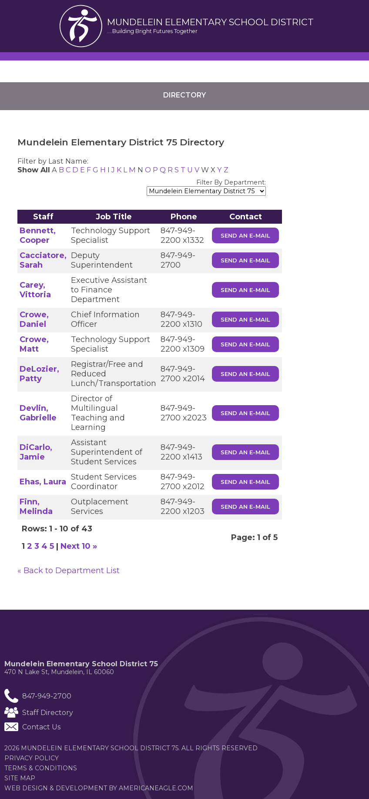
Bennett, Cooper (38, 235)
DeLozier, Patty (39, 373)
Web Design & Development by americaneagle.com (115, 788)
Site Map (19, 778)
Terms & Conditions (40, 768)
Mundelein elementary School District (210, 22)
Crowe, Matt (34, 344)
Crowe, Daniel (34, 319)
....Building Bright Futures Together (152, 31)
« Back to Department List (68, 570)
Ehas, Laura (43, 482)
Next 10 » (78, 546)
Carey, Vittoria (35, 289)
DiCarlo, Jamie (36, 452)
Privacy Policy (31, 758)
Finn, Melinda (36, 506)
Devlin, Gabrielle (38, 413)
